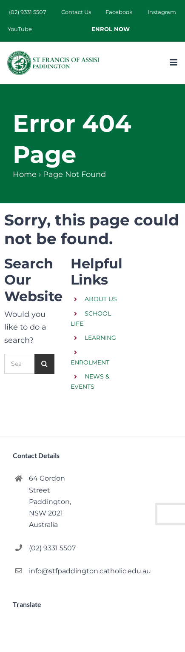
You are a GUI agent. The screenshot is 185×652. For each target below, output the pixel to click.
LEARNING (100, 338)
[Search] (44, 364)
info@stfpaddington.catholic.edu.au (57, 571)
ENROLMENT (90, 362)
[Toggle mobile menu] (174, 62)
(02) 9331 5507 (52, 548)
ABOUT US (101, 299)
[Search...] (19, 364)
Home (25, 174)
